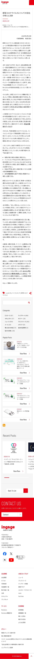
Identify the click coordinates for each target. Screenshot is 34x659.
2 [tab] (11, 477)
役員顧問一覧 (5, 587)
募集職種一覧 (22, 613)
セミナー (20, 318)
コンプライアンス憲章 (7, 647)
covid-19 (8, 293)
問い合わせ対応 (9, 328)
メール (6, 325)
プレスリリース (22, 322)
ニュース (10, 25)
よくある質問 (21, 622)
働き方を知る (22, 619)
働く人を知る (21, 616)
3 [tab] (16, 477)
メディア (20, 325)
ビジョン (3, 581)
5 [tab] (26, 477)
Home (4, 25)
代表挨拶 (3, 584)
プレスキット (4, 599)
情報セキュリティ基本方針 (8, 633)
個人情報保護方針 (6, 636)
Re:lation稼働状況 (6, 613)
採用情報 (20, 610)
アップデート (21, 315)
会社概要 (3, 577)
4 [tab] (21, 477)
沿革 (2, 593)
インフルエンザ (16, 293)
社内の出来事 (22, 328)
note (19, 593)
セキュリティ (8, 318)
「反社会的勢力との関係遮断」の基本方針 (12, 644)
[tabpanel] (14, 457)
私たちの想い (8, 331)
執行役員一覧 (5, 590)
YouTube (21, 596)
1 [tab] (6, 477)
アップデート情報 (23, 584)
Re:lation (4, 610)
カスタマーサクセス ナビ (25, 590)
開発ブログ (21, 587)
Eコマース (7, 315)
